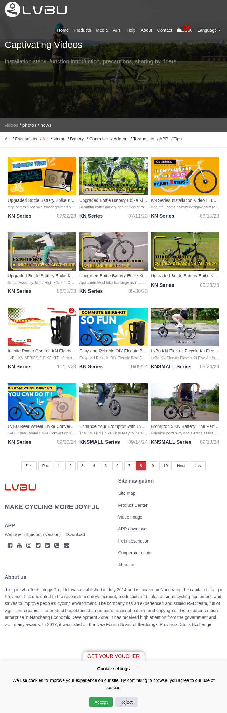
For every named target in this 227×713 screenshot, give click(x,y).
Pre (45, 466)
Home (63, 30)
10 (165, 466)
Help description (133, 540)
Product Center (133, 505)
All (7, 138)
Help (131, 30)
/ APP (162, 138)
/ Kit (44, 138)
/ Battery (76, 138)
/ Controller (97, 138)
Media (102, 30)
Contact (164, 30)
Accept (101, 702)
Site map (126, 493)
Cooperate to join (135, 552)
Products (82, 30)
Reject (126, 702)
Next (181, 466)
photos (29, 125)
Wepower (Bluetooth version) (33, 534)
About (146, 30)
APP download (132, 528)
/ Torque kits (142, 138)
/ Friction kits (25, 138)
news (45, 125)
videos (11, 125)
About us (126, 564)
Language (208, 30)
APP (117, 30)
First (29, 466)
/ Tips (176, 138)
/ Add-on (119, 138)
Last (198, 466)
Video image (130, 517)
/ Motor (57, 138)
